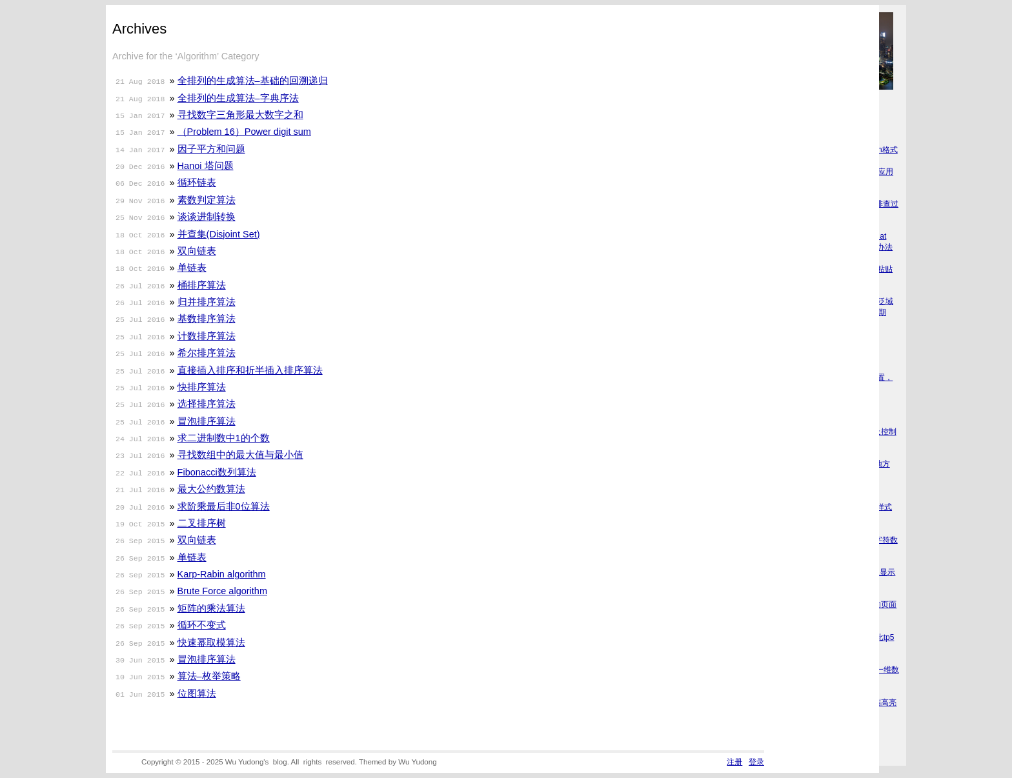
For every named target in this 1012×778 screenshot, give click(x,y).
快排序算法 (201, 387)
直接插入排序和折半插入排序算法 (250, 370)
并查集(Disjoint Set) (218, 234)
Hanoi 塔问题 (205, 166)
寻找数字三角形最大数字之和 (240, 115)
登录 (756, 761)
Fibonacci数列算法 (216, 472)
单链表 (192, 268)
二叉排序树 (201, 523)
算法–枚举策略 (209, 676)
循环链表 (196, 182)
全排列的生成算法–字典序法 (238, 98)
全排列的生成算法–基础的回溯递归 (252, 80)
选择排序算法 (206, 404)
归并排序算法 (206, 302)
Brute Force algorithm (222, 591)
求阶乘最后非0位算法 (223, 506)
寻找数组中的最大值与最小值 (240, 455)
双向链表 (196, 251)
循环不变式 (201, 625)
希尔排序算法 (206, 353)
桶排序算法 (201, 285)
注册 (734, 761)
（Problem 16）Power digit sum (244, 131)
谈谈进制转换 (206, 217)
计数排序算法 (206, 336)
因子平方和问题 (211, 149)
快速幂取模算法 (211, 642)
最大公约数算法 (211, 489)
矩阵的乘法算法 (211, 608)
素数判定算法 (206, 200)
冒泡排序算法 (206, 421)
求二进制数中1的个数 (223, 438)
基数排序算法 (206, 319)
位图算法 (196, 693)
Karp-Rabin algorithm (221, 574)
